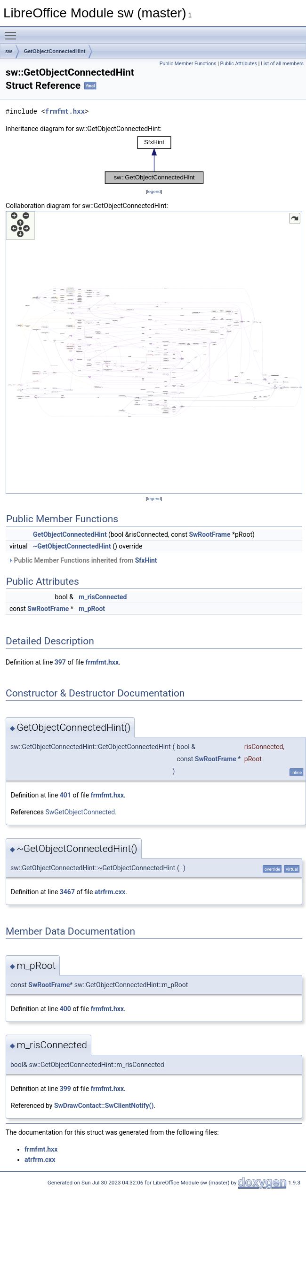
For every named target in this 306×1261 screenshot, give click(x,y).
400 (65, 1009)
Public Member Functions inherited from (82, 560)
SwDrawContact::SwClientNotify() (103, 1105)
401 (65, 795)
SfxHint (146, 560)
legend (154, 191)
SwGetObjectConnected (80, 812)
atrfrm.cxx (110, 892)
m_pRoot (92, 608)
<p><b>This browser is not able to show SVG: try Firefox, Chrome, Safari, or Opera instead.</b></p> (154, 160)
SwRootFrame (209, 534)
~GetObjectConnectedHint (72, 546)
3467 (67, 892)
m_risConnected (103, 597)
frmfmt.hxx (65, 111)
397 (60, 662)
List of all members (282, 64)
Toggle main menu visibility (13, 31)
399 (65, 1088)
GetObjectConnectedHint (55, 51)
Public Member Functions (188, 64)
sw (8, 51)
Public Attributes (238, 64)
